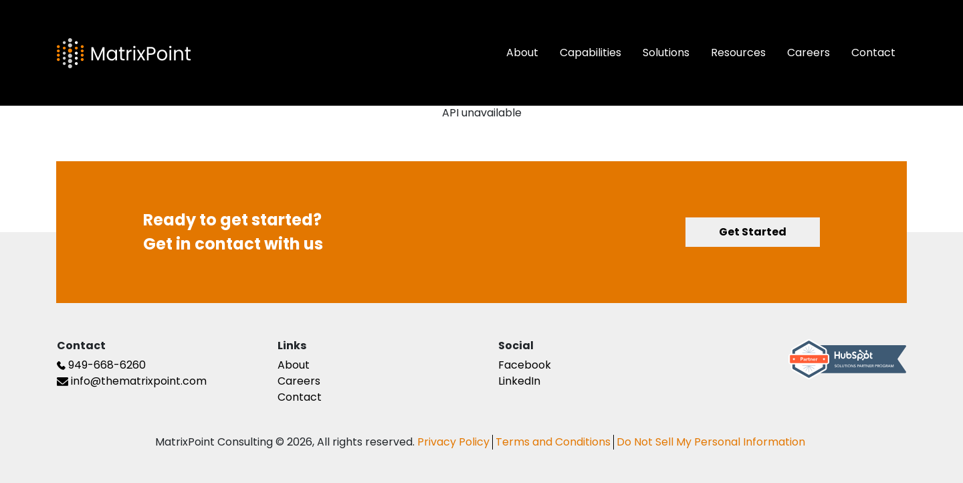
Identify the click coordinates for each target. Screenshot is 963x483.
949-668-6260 (101, 365)
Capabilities (590, 52)
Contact (873, 52)
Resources (738, 52)
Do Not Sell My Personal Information (711, 442)
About (522, 52)
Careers (808, 52)
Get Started (752, 231)
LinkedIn (519, 381)
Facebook (524, 365)
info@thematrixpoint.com (132, 381)
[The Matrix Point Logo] (124, 53)
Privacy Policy (453, 442)
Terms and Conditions (553, 442)
